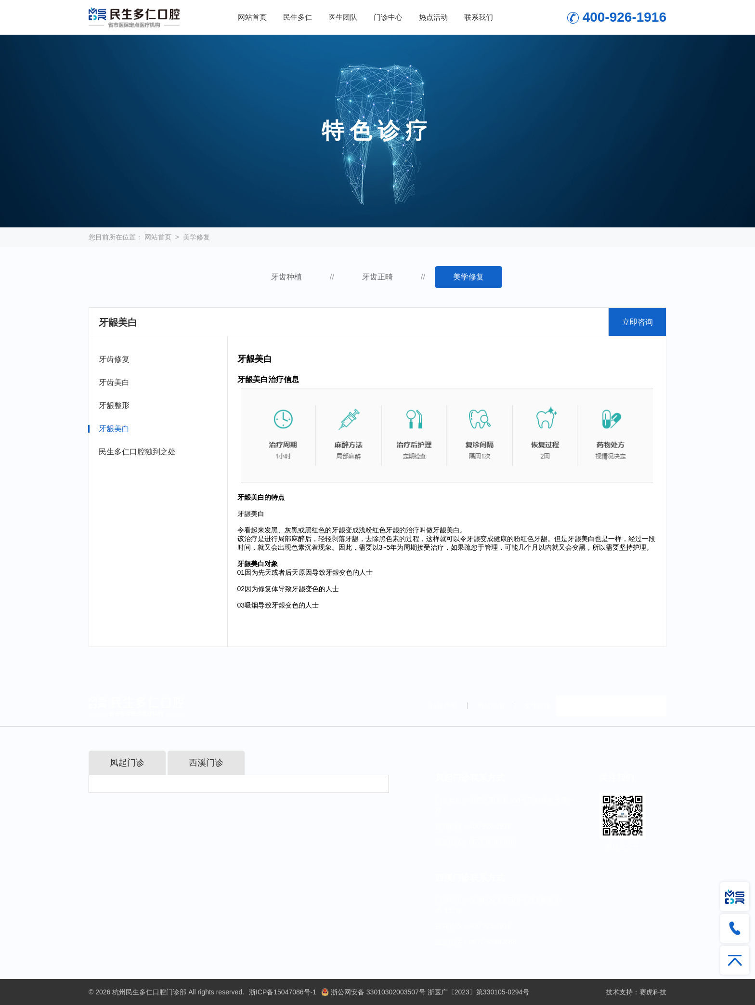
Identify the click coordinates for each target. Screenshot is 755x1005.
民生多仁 (297, 17)
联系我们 (478, 17)
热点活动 (433, 17)
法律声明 (443, 705)
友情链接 (537, 705)
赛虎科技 (652, 992)
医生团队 (342, 17)
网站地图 (490, 705)
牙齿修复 (114, 359)
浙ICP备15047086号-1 (282, 992)
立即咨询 (637, 322)
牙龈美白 (114, 428)
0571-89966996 (492, 842)
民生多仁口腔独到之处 (137, 452)
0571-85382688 (492, 942)
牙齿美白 (114, 382)
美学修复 (196, 237)
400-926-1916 (624, 17)
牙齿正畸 (377, 277)
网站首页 (252, 17)
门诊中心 (388, 17)
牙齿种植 (286, 277)
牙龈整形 (114, 405)
